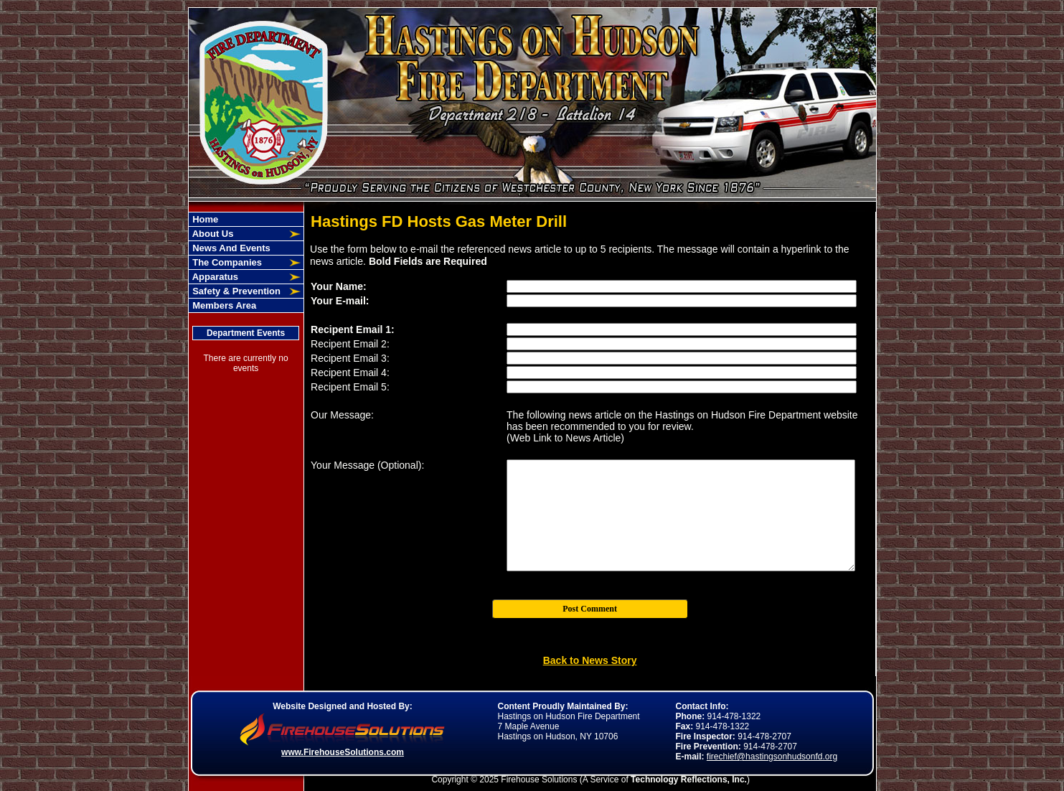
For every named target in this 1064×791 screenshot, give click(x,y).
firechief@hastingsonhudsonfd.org (772, 757)
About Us (212, 233)
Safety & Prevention (235, 291)
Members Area (223, 305)
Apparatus (214, 276)
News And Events (230, 248)
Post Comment (589, 609)
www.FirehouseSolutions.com (342, 752)
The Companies (226, 262)
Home (204, 219)
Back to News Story (590, 660)
